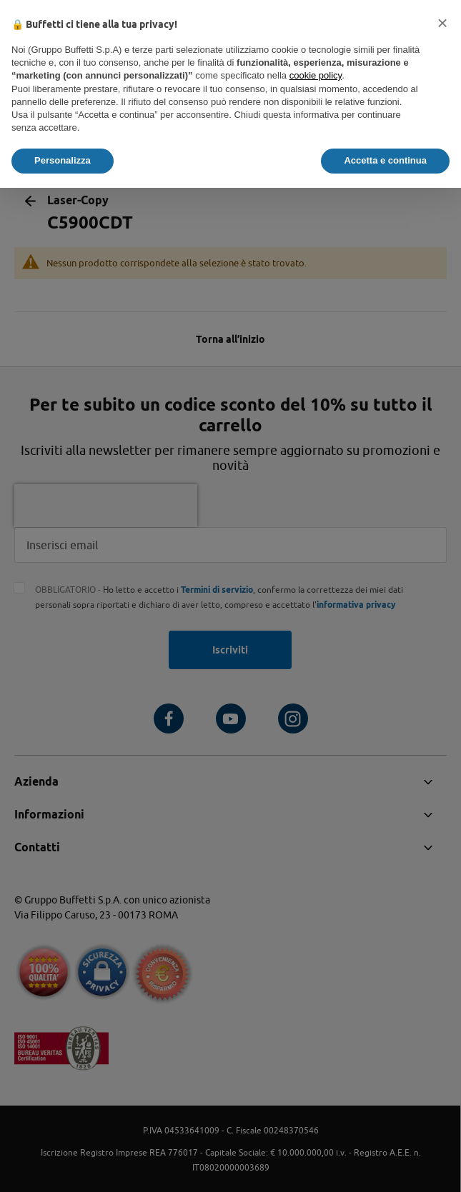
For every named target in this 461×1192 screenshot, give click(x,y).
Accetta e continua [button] (385, 160)
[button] (442, 22)
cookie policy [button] (315, 75)
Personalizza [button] (62, 160)
